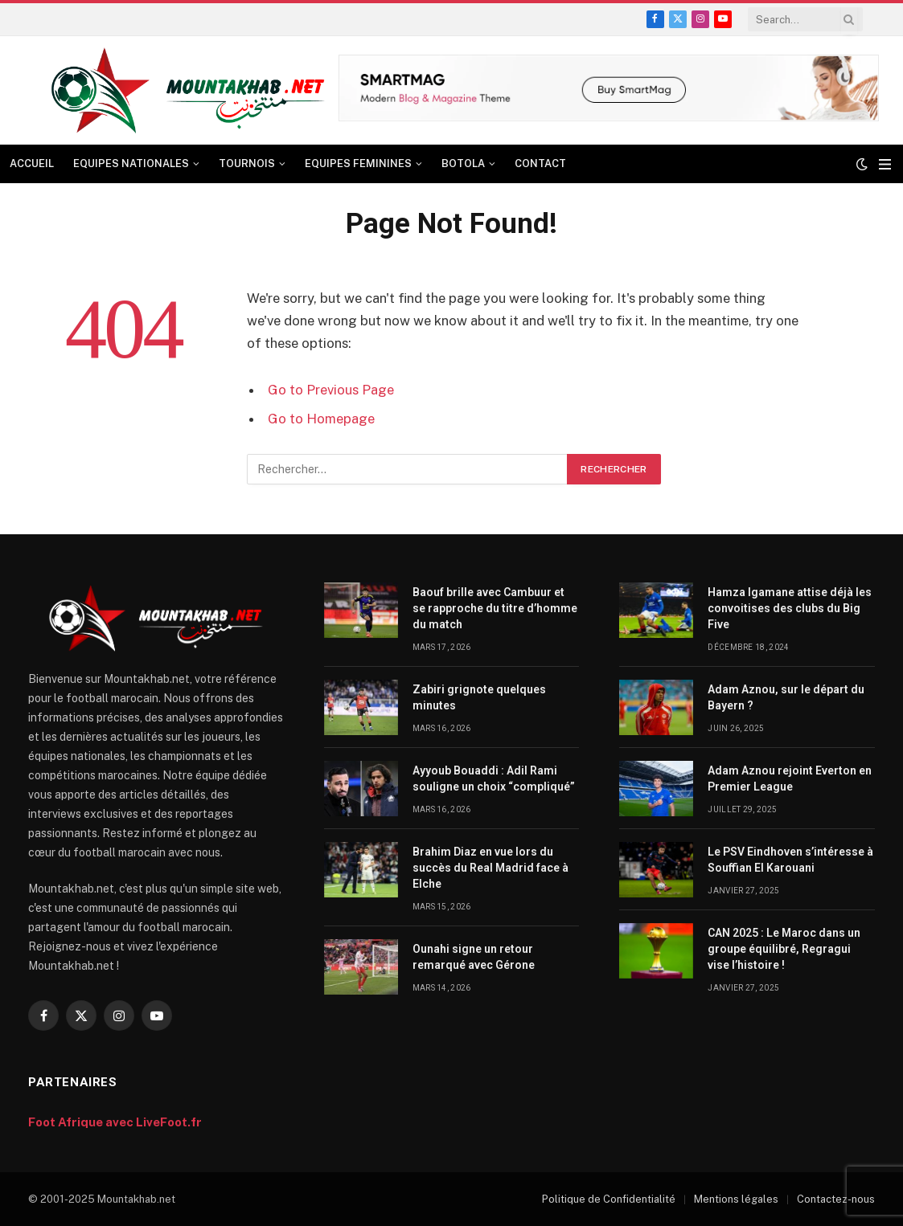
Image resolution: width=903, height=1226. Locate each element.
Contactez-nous (836, 1199)
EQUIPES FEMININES (358, 163)
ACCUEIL (32, 163)
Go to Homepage (321, 419)
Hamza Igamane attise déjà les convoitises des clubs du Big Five (790, 608)
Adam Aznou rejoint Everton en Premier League (790, 778)
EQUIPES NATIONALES (131, 163)
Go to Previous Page (331, 390)
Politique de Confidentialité (608, 1199)
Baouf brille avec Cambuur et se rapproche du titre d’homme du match (495, 608)
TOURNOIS (247, 163)
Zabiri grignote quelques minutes (479, 697)
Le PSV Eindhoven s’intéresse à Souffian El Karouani (790, 859)
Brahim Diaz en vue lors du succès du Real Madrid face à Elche (490, 867)
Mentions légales (736, 1199)
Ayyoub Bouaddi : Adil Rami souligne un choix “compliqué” (495, 778)
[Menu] (885, 164)
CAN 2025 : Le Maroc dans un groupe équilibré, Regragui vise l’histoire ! (784, 948)
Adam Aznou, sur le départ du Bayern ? (786, 697)
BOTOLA (463, 163)
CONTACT (540, 163)
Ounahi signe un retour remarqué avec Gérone (474, 956)
